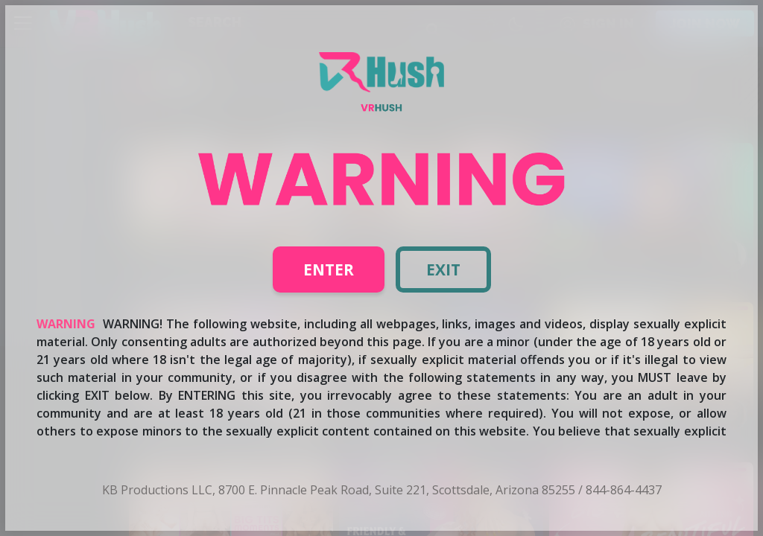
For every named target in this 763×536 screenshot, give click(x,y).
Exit (443, 269)
